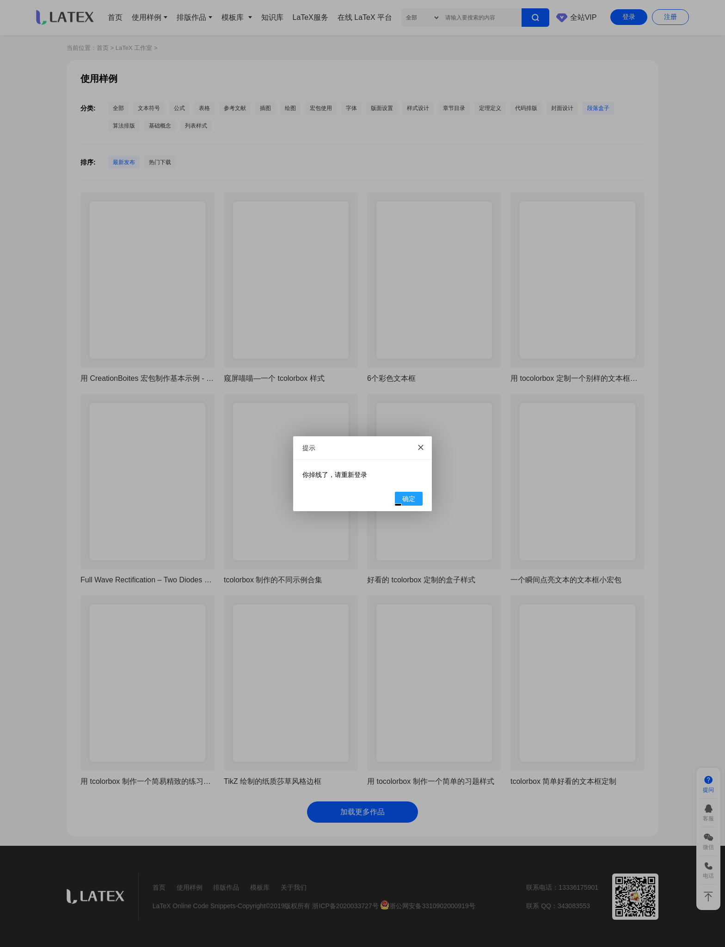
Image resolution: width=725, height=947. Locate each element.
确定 (405, 500)
